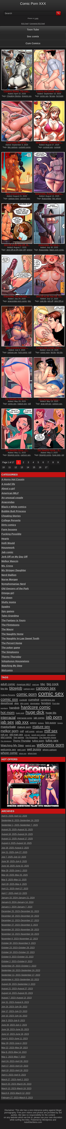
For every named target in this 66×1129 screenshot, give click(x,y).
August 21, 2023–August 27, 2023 (17, 988)
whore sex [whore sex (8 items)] (23, 753)
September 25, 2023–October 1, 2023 (19, 966)
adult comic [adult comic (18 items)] (8, 684)
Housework (8, 547)
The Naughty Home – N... (49, 450)
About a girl (8, 488)
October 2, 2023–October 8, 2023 (17, 961)
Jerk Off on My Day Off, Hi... (17, 245)
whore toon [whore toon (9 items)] (32, 753)
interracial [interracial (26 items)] (8, 717)
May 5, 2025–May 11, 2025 (14, 880)
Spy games (8, 611)
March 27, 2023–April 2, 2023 (15, 1079)
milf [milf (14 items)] (22, 731)
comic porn (45, 352)
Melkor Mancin (10, 561)
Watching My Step (12, 666)
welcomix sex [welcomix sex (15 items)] (8, 749)
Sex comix (33, 36)
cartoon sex (25, 198)
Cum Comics (33, 43)
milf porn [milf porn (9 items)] (39, 732)
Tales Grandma (10, 616)
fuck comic (22, 352)
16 (40, 467)
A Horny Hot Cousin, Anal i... (49, 91)
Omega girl (8, 593)
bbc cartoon (12, 147)
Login (36, 18)
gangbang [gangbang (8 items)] (4, 708)
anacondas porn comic (17, 301)
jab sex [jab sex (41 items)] (7, 722)
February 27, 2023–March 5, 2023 (17, 1097)
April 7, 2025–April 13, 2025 (14, 893)
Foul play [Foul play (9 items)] (56, 703)
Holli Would (8, 543)
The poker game (11, 647)
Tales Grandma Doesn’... (17, 193)
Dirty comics (9, 525)
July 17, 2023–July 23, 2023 (14, 1011)
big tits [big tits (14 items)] (4, 688)
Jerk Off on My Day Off (16, 250)
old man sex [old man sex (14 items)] (16, 734)
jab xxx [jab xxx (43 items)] (22, 722)
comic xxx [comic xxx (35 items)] (9, 699)
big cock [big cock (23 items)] (53, 684)
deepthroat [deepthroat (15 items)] (7, 703)
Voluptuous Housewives (15, 661)
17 (46, 467)
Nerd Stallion (9, 575)
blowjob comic (14, 455)
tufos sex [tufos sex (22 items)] (52, 740)
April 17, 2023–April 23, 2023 (15, 1066)
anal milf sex (46, 404)
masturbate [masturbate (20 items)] (8, 727)
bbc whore (56, 198)
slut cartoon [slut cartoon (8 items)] (51, 735)
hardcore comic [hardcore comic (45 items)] (35, 707)
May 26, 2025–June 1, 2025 (14, 870)
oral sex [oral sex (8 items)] (27, 735)
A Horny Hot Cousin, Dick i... (49, 347)
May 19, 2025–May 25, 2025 (15, 875)
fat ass (52, 96)
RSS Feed (24, 23)
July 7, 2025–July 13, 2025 (14, 857)
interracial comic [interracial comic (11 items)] (24, 718)
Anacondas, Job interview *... (16, 296)
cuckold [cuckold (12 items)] (23, 700)
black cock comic (56, 250)
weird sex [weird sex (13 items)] (30, 745)
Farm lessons (9, 529)
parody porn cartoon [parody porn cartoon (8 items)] (38, 735)
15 (34, 467)
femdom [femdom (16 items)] (46, 703)
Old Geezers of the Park (15, 588)
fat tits (53, 352)
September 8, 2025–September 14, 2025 (20, 820)
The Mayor (8, 629)
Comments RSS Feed (37, 23)
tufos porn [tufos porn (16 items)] (38, 740)
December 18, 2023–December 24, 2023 (20, 916)
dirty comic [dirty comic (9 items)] (24, 703)
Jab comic (7, 552)
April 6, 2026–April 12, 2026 (14, 816)
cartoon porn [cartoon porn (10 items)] (29, 689)
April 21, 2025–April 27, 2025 (15, 888)
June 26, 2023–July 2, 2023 (14, 1025)
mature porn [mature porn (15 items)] (24, 727)
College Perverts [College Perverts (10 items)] (8, 695)
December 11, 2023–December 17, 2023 (20, 920)
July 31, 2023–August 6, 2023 (15, 1002)
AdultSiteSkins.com (33, 1122)
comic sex (44, 96)
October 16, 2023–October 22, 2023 (18, 952)
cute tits (43, 301)
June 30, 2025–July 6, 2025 (14, 861)
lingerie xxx (26, 96)
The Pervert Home (12, 643)
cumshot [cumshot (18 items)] (33, 699)
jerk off (50, 301)
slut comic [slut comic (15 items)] (6, 737)
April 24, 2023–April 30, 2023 (15, 1061)
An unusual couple (12, 497)
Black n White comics (14, 507)
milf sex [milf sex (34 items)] (50, 731)
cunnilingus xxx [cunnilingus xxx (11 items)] (48, 700)
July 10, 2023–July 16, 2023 (14, 1016)
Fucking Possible (11, 534)
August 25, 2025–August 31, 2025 (17, 829)
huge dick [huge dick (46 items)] (35, 712)
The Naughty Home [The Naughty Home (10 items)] (47, 737)
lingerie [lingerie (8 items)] (60, 723)
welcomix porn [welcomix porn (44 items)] (50, 745)
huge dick (56, 455)
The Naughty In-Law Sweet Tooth (20, 638)
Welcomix (7, 670)
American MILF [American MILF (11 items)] (24, 684)
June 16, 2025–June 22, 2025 (15, 866)
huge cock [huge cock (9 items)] (20, 713)
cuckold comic (25, 147)
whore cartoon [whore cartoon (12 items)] (50, 749)
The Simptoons (10, 652)
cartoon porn (13, 198)
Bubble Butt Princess (14, 511)
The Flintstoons (10, 625)
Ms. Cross (7, 566)
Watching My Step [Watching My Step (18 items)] (12, 745)
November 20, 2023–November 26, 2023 (20, 929)
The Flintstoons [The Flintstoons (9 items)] (32, 738)
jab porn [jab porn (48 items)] (54, 717)
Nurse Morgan (10, 579)
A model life (8, 484)
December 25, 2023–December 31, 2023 (20, 911)
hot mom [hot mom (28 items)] (7, 712)
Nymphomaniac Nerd (14, 584)
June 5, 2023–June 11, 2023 (15, 1038)
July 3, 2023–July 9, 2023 (13, 1020)
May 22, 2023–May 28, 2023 (15, 1048)
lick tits (60, 352)
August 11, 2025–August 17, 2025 (17, 839)
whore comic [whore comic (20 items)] (9, 753)
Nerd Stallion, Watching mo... (49, 142)
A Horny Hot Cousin (13, 479)
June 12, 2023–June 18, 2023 (15, 1034)
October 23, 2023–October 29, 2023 (18, 948)
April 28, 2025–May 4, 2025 (14, 884)
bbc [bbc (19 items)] (42, 684)
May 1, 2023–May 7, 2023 (14, 1057)
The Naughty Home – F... (16, 450)
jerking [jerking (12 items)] (33, 723)
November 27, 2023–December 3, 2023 (20, 925)
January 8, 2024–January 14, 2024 (17, 902)
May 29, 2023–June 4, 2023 (14, 1043)
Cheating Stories (14, 96)
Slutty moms (9, 602)
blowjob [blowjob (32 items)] (15, 688)
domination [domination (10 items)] (35, 703)
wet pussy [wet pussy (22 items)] (34, 749)
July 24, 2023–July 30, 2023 (14, 1007)
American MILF (10, 493)
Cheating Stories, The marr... (17, 91)
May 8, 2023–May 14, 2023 (14, 1052)
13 (22, 467)
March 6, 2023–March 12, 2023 (16, 1093)
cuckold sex (48, 147)
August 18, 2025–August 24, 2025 (17, 834)
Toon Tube (33, 29)
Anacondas (46, 198)
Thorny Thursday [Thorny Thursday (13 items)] (22, 741)
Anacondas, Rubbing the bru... (49, 193)
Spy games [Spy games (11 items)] (18, 737)
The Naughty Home (13, 634)
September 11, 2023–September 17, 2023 (21, 975)
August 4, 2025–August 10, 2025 (17, 843)
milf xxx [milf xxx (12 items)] (4, 734)
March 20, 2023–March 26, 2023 (16, 1084)
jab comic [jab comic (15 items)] (39, 718)
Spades (6, 606)
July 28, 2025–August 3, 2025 (15, 848)
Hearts (5, 538)
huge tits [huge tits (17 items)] (51, 712)
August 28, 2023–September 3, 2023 (18, 984)
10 (3, 467)
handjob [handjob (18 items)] (14, 707)
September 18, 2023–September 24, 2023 (21, 970)
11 (9, 467)
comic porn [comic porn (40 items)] (27, 694)
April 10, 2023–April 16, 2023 (15, 1070)
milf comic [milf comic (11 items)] (29, 731)
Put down (7, 598)
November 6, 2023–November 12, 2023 (20, 939)
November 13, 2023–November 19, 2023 (20, 934)
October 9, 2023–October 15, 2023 (17, 957)
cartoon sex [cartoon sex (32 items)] (46, 688)
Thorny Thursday (11, 657)
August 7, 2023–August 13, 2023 (17, 998)
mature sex (22, 404)
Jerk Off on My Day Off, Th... (49, 296)
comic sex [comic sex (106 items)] (51, 694)
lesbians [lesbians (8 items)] (41, 723)
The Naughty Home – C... (17, 399)
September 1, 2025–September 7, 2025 (20, 825)
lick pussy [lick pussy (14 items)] (50, 722)
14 (28, 467)
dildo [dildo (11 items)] (16, 703)
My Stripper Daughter (14, 570)
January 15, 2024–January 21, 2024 (18, 898)
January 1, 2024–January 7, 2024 (17, 907)
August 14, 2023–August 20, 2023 (17, 993)
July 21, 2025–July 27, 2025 (14, 852)
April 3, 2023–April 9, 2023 (14, 1075)
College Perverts (11, 520)
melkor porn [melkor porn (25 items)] (9, 731)
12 (16, 467)
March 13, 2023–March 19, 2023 (16, 1088)
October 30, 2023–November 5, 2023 (19, 943)
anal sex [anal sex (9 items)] (35, 685)
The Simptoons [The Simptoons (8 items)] (6, 741)
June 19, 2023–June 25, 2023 (15, 1029)
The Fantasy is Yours (14, 620)
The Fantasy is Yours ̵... (49, 399)
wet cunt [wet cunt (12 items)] (21, 749)
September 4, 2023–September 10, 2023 (20, 979)
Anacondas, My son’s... (17, 142)
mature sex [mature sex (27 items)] (41, 727)
